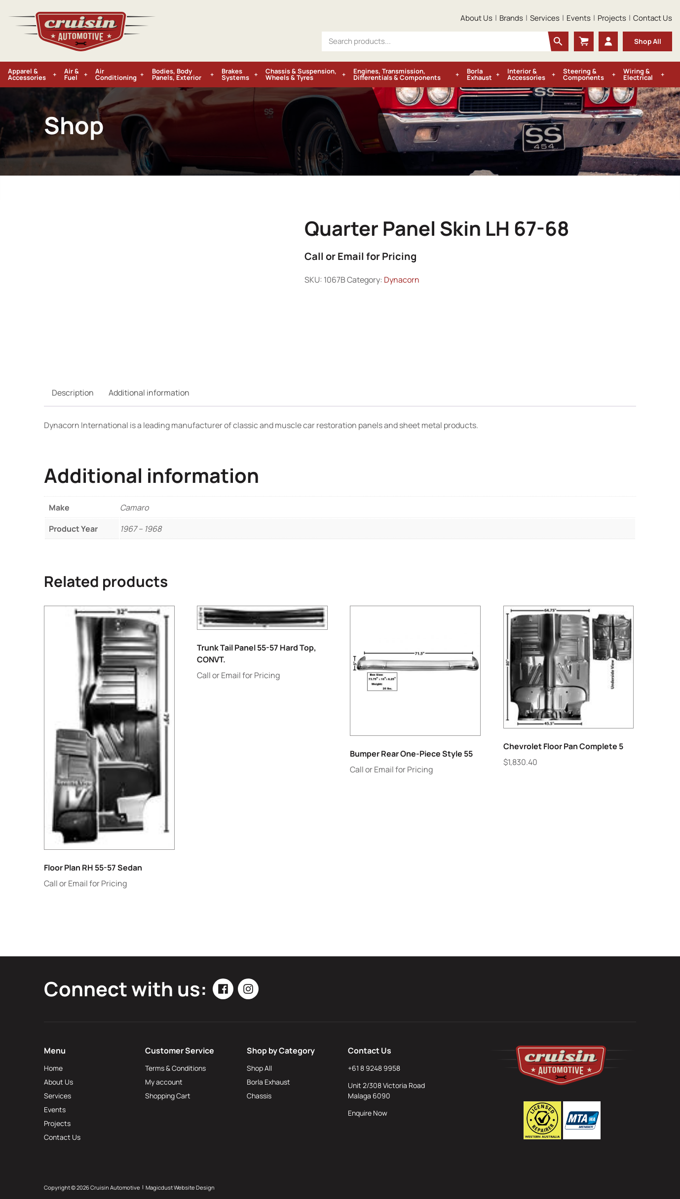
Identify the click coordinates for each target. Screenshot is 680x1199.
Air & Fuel (71, 74)
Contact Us (652, 18)
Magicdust (159, 1187)
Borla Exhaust (479, 74)
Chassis (259, 1095)
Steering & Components (583, 74)
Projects (612, 18)
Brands (511, 18)
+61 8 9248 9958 (374, 1068)
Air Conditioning (116, 74)
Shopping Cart (167, 1095)
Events (579, 18)
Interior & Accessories (526, 74)
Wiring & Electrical (638, 74)
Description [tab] (73, 392)
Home (53, 1068)
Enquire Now (367, 1113)
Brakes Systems (235, 74)
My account (164, 1082)
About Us (476, 18)
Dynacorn (401, 279)
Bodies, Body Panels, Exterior (176, 74)
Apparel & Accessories (27, 74)
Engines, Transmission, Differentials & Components (397, 74)
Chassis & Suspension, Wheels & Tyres (301, 74)
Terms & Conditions (175, 1068)
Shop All (647, 41)
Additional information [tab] (149, 392)
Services (545, 18)
